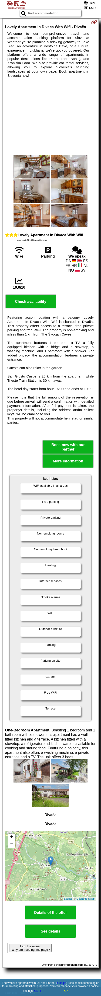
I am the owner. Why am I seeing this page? (30, 947)
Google (61, 983)
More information (68, 461)
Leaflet (68, 898)
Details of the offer (50, 913)
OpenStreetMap (86, 898)
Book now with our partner (68, 447)
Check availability (30, 302)
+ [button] (11, 837)
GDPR (38, 991)
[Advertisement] (50, 116)
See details (50, 931)
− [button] (11, 844)
